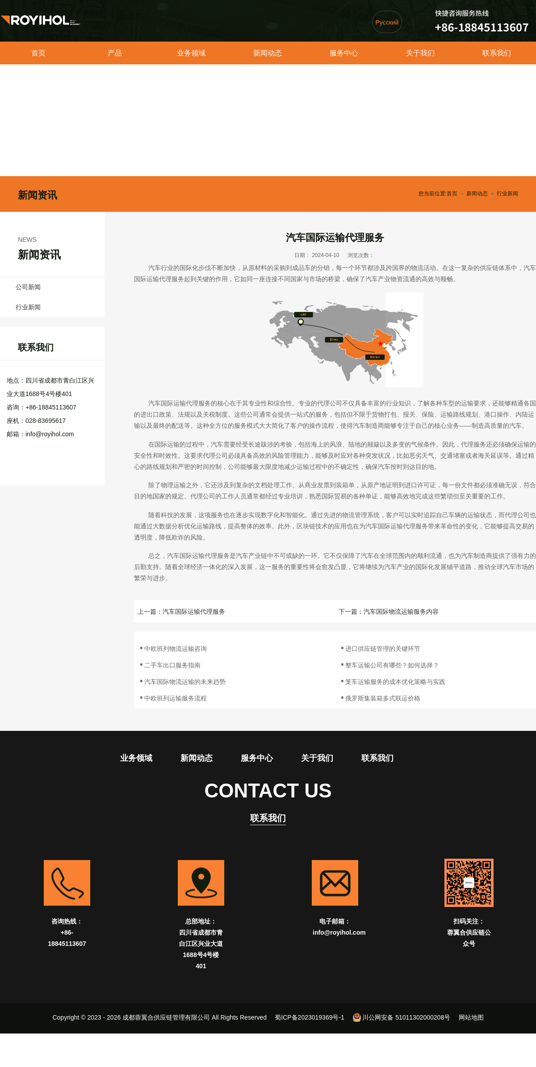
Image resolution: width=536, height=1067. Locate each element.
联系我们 (496, 53)
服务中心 (344, 53)
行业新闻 (507, 193)
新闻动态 (267, 53)
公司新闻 (28, 287)
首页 (38, 53)
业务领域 (191, 53)
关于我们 (420, 53)
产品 (115, 53)
